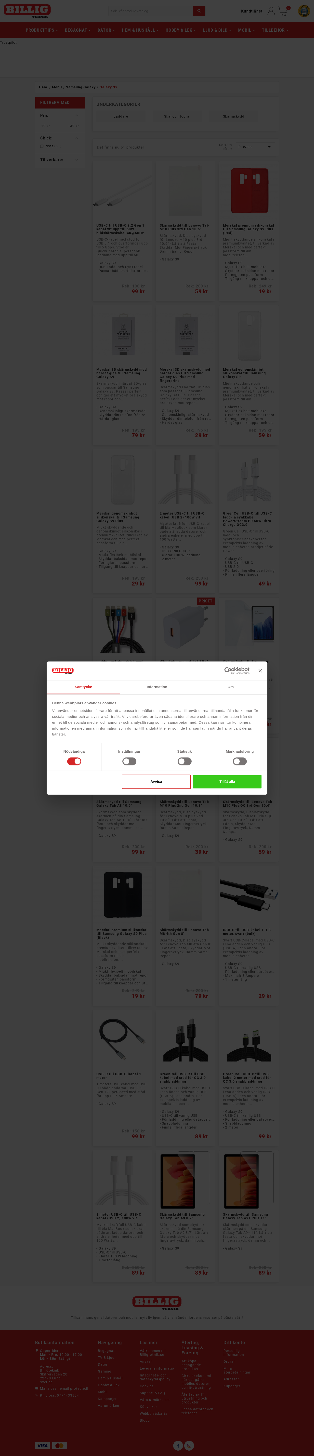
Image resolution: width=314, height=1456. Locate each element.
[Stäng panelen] (260, 670)
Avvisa (156, 782)
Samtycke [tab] (83, 687)
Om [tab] (230, 687)
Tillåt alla (227, 782)
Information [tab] (157, 687)
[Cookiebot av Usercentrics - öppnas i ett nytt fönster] (228, 670)
